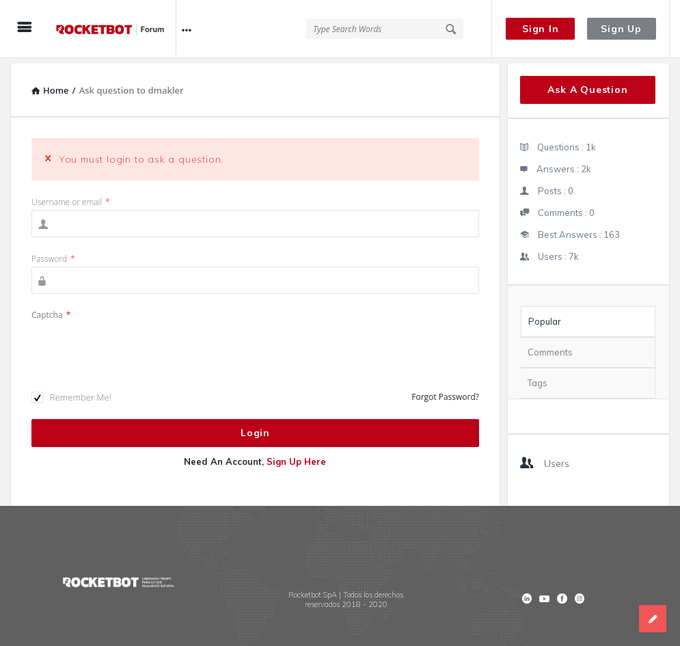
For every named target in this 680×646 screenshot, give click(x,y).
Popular (544, 315)
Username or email (70, 196)
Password (53, 253)
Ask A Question (587, 84)
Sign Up (621, 29)
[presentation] (135, 344)
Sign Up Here (296, 455)
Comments (550, 346)
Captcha (50, 309)
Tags (537, 377)
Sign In (540, 29)
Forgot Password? (445, 391)
